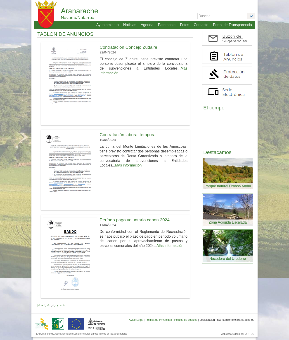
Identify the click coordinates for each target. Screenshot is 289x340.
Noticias (130, 24)
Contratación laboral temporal (128, 137)
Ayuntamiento (108, 24)
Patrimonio (167, 24)
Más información (128, 168)
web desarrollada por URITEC (237, 336)
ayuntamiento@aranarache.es (235, 322)
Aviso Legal (136, 322)
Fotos (185, 24)
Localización (207, 322)
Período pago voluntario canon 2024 (135, 222)
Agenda (147, 24)
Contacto (201, 24)
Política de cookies (185, 322)
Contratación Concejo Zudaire (128, 50)
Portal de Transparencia (232, 24)
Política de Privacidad (158, 322)
